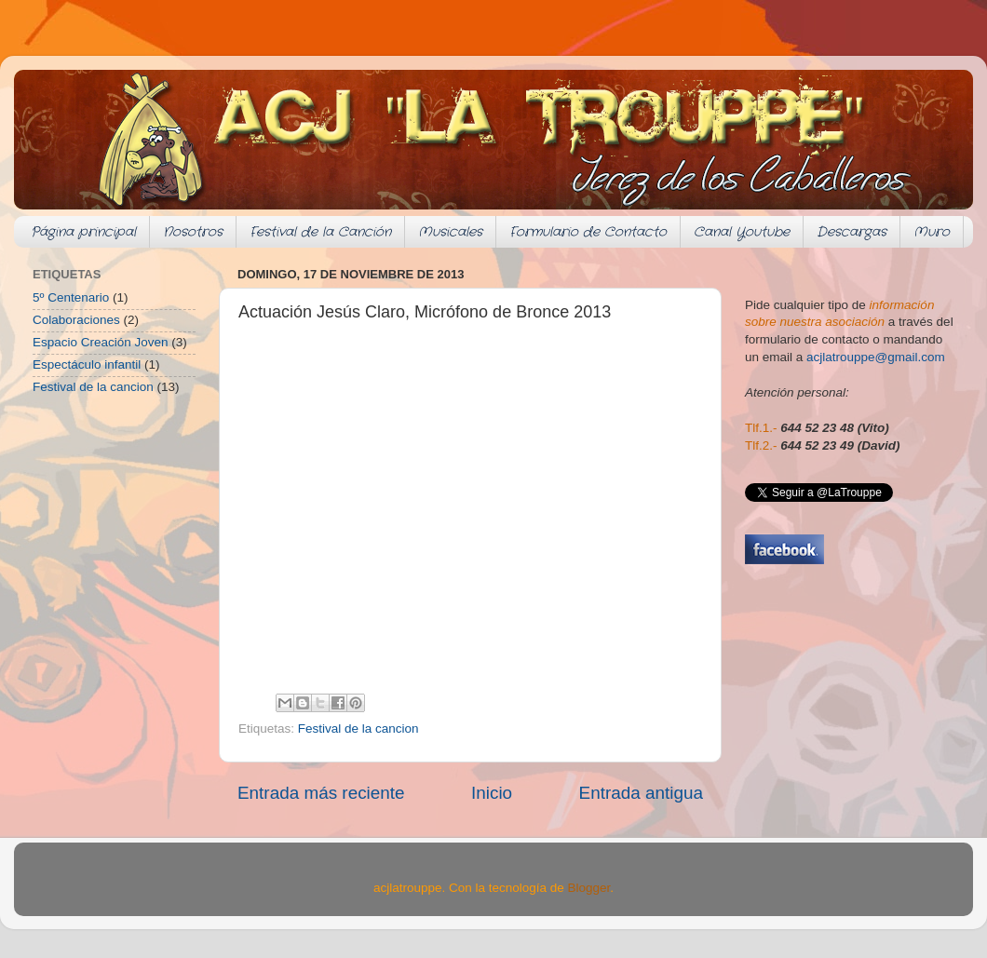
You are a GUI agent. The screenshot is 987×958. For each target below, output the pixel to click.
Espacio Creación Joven (101, 342)
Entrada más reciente (321, 793)
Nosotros (193, 232)
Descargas (851, 232)
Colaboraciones (76, 320)
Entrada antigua (641, 793)
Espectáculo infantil (87, 364)
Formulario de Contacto (588, 232)
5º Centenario (71, 297)
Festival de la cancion (358, 728)
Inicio (491, 793)
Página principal (83, 232)
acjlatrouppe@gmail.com (875, 357)
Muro (931, 232)
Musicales (450, 232)
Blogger (589, 888)
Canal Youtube (742, 232)
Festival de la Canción (320, 232)
